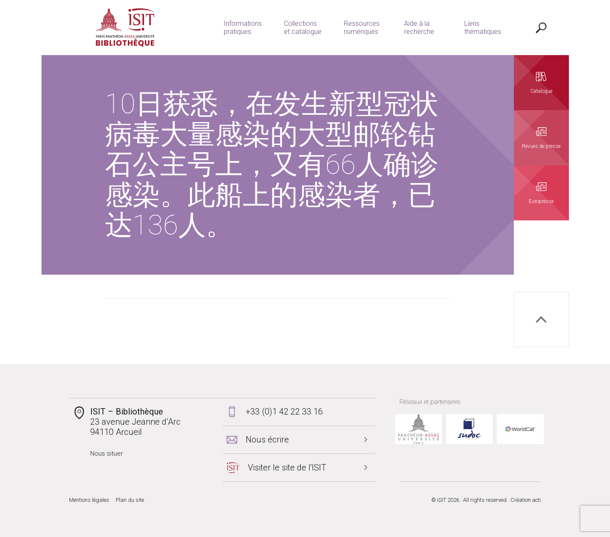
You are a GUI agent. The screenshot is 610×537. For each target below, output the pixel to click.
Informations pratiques (243, 27)
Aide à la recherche (419, 27)
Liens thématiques (482, 27)
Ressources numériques (362, 27)
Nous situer (106, 453)
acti (536, 500)
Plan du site (130, 500)
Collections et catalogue (303, 27)
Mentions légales (89, 500)
